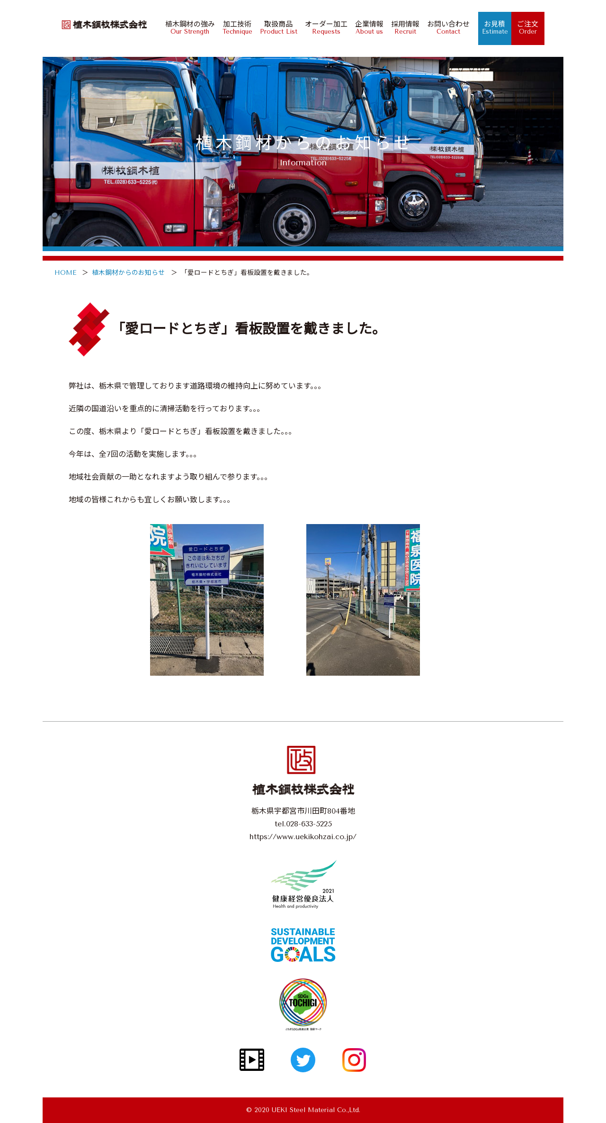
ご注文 (523, 27)
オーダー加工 (321, 27)
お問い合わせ (443, 27)
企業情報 (364, 27)
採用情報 (400, 27)
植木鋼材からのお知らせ (128, 272)
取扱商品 (274, 27)
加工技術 (233, 27)
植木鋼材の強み (185, 27)
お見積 (490, 27)
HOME (65, 272)
